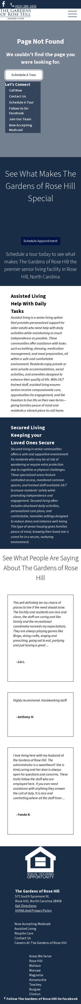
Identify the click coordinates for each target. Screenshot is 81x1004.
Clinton (34, 994)
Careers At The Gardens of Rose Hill (40, 943)
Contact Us (17, 96)
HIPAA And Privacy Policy (33, 910)
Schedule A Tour (23, 75)
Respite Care (23, 933)
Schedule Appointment (41, 241)
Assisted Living (28, 296)
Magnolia (36, 975)
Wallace (35, 965)
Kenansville (37, 980)
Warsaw (35, 970)
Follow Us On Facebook (18, 111)
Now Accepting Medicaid (20, 127)
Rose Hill (36, 961)
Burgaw (35, 989)
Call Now (15, 90)
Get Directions (26, 906)
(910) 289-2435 (23, 6)
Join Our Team (20, 119)
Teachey (35, 984)
